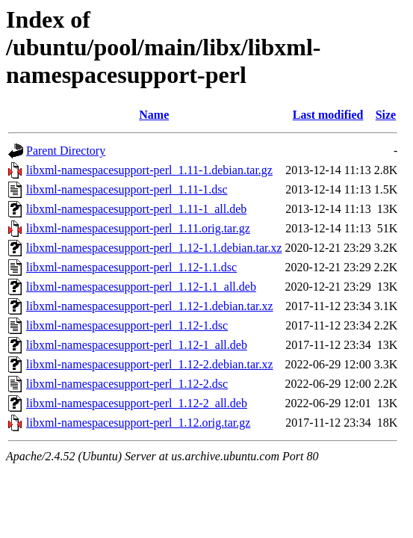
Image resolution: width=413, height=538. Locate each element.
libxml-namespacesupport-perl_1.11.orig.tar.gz (138, 228)
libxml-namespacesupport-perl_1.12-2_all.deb (136, 403)
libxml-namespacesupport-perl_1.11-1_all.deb (136, 208)
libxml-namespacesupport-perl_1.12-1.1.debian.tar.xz (154, 247)
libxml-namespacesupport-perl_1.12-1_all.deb (136, 344)
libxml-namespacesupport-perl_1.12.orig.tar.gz (138, 422)
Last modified (328, 114)
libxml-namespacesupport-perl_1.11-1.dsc (127, 189)
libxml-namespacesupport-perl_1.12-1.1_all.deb (141, 286)
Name (154, 114)
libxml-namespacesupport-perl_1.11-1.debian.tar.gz (149, 170)
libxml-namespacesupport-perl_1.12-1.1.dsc (131, 267)
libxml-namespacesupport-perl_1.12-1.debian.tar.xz (149, 306)
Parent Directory (65, 150)
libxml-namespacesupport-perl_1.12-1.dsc (127, 325)
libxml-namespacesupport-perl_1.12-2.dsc (127, 383)
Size (386, 114)
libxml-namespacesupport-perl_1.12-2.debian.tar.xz (149, 364)
